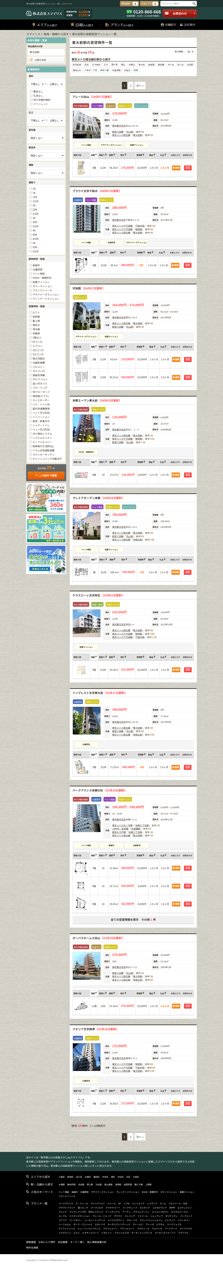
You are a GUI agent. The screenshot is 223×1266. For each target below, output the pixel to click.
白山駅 (129, 131)
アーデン (126, 1211)
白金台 (127, 70)
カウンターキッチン (44, 454)
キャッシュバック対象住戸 (47, 458)
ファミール (142, 1215)
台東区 (88, 1176)
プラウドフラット (67, 1207)
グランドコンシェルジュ (151, 1220)
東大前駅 (137, 135)
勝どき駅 (138, 1184)
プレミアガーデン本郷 (98, 498)
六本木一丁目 (90, 70)
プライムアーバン (141, 1211)
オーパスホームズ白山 (98, 938)
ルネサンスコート (90, 1232)
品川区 (79, 1176)
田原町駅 (128, 1184)
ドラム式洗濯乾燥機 (44, 450)
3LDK (36, 226)
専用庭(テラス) (41, 396)
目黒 (136, 70)
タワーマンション (42, 286)
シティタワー (184, 1220)
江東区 (62, 1176)
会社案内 (187, 25)
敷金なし (38, 91)
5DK (35, 247)
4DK (35, 234)
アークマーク (171, 1228)
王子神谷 (96, 64)
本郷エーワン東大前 (96, 400)
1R (34, 188)
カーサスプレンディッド (118, 1224)
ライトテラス (186, 1228)
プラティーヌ (143, 1228)
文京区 (122, 125)
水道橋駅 (135, 828)
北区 (128, 1176)
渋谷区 (120, 1176)
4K (34, 230)
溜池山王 (77, 70)
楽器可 (111, 845)
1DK (35, 197)
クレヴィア (170, 1220)
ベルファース (174, 1203)
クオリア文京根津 (95, 1029)
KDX (185, 1203)
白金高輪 (116, 70)
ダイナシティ (171, 1215)
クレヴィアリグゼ (77, 1211)
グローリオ (132, 1220)
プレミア (63, 1211)
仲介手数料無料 (42, 100)
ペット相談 (86, 144)
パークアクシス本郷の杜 (99, 790)
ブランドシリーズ (42, 290)
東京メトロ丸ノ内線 (122, 825)
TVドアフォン (40, 379)
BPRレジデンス (96, 1211)
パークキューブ (130, 1207)
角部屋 (36, 316)
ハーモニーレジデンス (94, 1220)
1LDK (36, 201)
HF (119, 1203)
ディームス (138, 1224)
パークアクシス (66, 1203)
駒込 (123, 64)
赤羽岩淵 (77, 64)
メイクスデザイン (116, 1220)
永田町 (190, 64)
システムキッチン (42, 438)
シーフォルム (65, 1224)
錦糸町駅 (71, 1184)
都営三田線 (118, 131)
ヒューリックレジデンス (89, 1228)
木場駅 (62, 1184)
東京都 (115, 125)
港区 (113, 1176)
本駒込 (132, 64)
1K (34, 193)
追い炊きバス (40, 383)
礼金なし (38, 95)
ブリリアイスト (98, 1203)
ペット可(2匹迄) (41, 429)
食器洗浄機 (39, 375)
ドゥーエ (111, 1203)
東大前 (142, 64)
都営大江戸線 (119, 832)
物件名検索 (32, 1247)
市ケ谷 (171, 64)
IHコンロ (37, 341)
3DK (35, 222)
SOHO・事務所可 (86, 452)
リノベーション (41, 417)
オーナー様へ (77, 1242)
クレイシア (130, 1215)
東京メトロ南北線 (121, 135)
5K (34, 243)
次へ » (140, 85)
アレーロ (149, 1224)
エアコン (37, 346)
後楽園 (151, 64)
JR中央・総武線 (120, 828)
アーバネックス (112, 1211)
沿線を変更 (37, 60)
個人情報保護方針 (97, 1242)
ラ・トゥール (82, 1203)
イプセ (126, 1203)
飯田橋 (161, 64)
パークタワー (75, 1220)
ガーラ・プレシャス (82, 1224)
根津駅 (138, 229)
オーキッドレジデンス (141, 1232)
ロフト (36, 312)
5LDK (36, 251)
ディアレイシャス (67, 1228)
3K (34, 218)
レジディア (152, 1203)
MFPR (172, 1207)
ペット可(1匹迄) (41, 412)
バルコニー (39, 366)
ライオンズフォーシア (165, 1232)
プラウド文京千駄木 (96, 191)
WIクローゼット (41, 392)
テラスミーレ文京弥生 (98, 595)
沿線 (82, 24)
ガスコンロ (39, 371)
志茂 (86, 64)
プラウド (118, 1215)
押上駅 (90, 1184)
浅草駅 (118, 1184)
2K (34, 205)
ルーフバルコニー (42, 442)
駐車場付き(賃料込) (43, 446)
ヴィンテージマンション (46, 298)
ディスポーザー (41, 400)
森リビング (83, 1207)
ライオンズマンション (79, 1215)
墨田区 (96, 1176)
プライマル (183, 1232)
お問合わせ (180, 13)
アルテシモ (157, 1228)
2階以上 (37, 337)
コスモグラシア (159, 1207)
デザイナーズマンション (111, 144)
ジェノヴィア (156, 1215)
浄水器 (36, 329)
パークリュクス (174, 1224)
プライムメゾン (110, 1228)
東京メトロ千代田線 (122, 225)
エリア (44, 24)
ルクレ (77, 1232)
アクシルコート (127, 1228)
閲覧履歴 (31, 1242)
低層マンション (136, 144)
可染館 (88, 288)
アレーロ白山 (92, 97)
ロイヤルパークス (179, 1211)
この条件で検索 (46, 475)
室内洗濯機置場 (41, 408)
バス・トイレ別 (41, 404)
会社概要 (63, 1242)
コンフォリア (138, 1203)
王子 (106, 64)
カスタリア (145, 1207)
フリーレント (40, 104)
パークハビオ (97, 1207)
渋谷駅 (98, 1184)
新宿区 (70, 1176)
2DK (35, 209)
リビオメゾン (65, 1232)
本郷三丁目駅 (142, 825)
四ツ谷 (180, 64)
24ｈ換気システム (42, 433)
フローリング (40, 387)
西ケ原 (115, 64)
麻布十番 (104, 70)
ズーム (163, 1203)
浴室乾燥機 (39, 362)
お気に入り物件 (46, 1242)
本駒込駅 (137, 539)
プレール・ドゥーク (102, 1215)
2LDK (36, 213)
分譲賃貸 (111, 242)
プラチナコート (113, 1207)
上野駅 (148, 1184)
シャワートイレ (41, 425)
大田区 (136, 1176)
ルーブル (63, 1215)
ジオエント (106, 1232)
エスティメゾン (184, 1207)
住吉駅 (81, 1184)
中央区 (105, 1176)
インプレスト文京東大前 (99, 693)
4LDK (36, 238)
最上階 (36, 321)
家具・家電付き (41, 421)
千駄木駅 (139, 225)
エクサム (160, 1224)
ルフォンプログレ (160, 1211)
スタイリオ (100, 1224)
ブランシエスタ (121, 1232)
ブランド (119, 24)
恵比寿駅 (108, 1184)
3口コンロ (38, 354)
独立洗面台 (39, 358)
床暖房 (36, 333)
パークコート (186, 1215)
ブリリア (63, 1220)
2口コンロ (38, 350)
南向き (36, 325)
